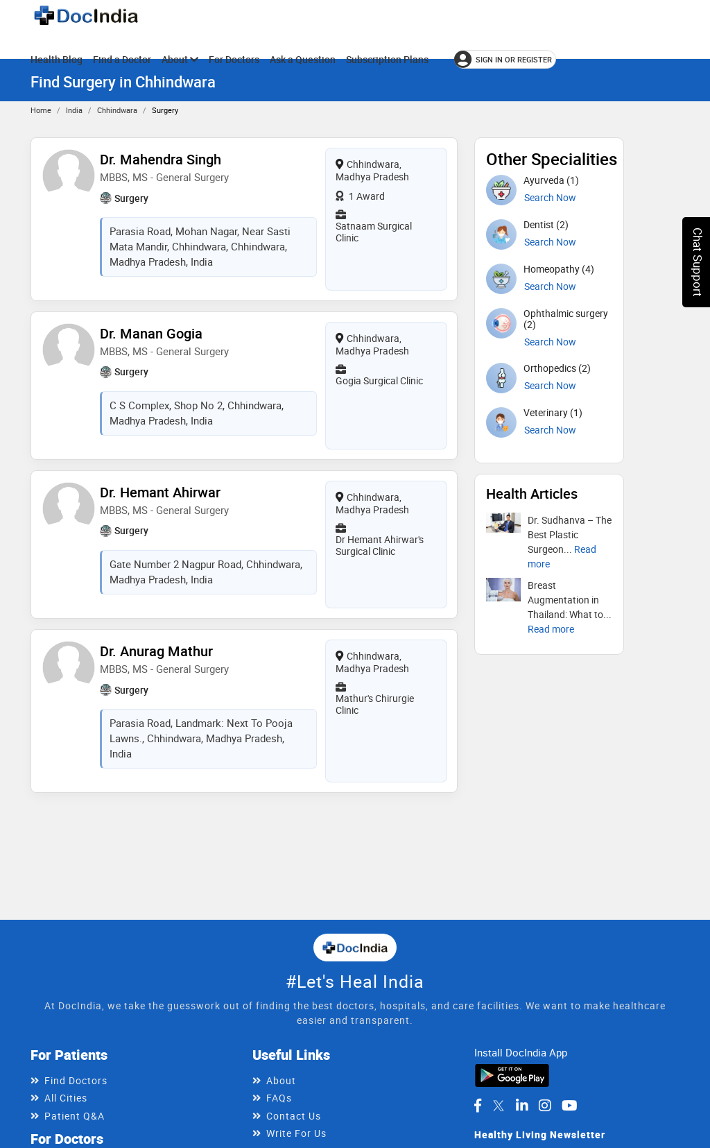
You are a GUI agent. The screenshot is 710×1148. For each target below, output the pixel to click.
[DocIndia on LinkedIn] (522, 1106)
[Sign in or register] (505, 59)
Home (41, 110)
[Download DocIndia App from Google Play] (512, 1074)
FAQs (279, 1097)
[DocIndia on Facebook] (477, 1106)
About (180, 59)
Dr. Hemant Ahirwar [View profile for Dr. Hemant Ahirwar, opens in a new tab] (160, 492)
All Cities (65, 1097)
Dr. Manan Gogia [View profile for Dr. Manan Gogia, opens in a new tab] (151, 333)
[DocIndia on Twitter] (498, 1106)
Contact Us (293, 1115)
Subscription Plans (387, 59)
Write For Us (296, 1133)
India (74, 110)
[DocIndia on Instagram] (545, 1106)
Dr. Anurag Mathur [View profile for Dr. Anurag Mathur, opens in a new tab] (156, 651)
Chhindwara (117, 110)
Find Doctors (75, 1080)
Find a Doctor (122, 59)
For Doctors (234, 59)
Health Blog (57, 59)
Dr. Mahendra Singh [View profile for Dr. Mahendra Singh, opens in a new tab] (160, 159)
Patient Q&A (74, 1115)
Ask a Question (303, 59)
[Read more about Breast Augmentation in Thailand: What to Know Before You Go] (551, 628)
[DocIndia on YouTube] (570, 1106)
